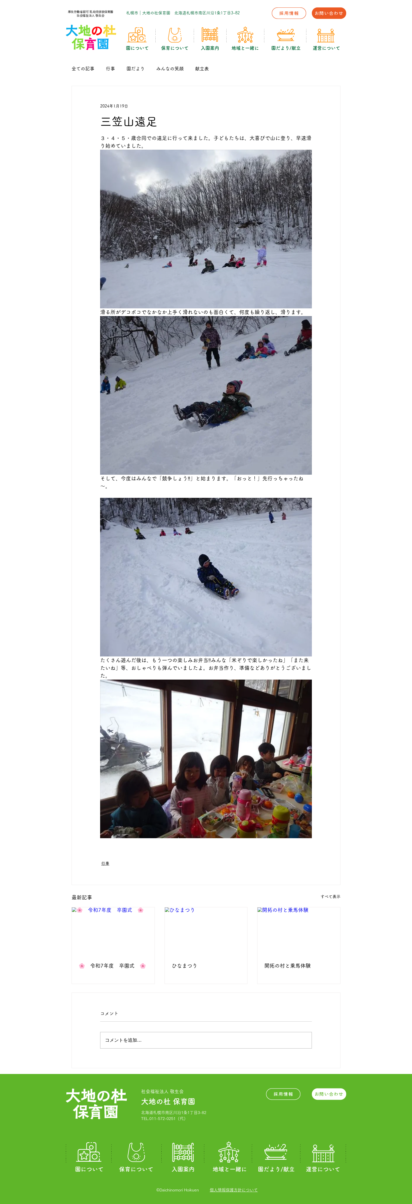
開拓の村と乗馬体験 (287, 965)
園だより (135, 68)
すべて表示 (330, 896)
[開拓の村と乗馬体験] (299, 930)
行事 (110, 68)
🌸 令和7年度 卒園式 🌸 (112, 965)
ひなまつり (184, 965)
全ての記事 (83, 68)
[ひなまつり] (206, 930)
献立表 (202, 68)
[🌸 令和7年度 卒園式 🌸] (113, 930)
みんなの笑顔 (170, 68)
